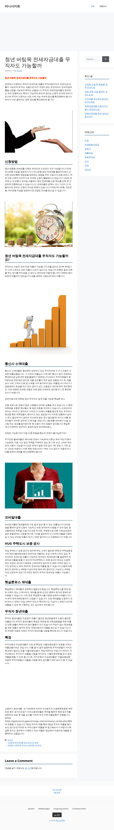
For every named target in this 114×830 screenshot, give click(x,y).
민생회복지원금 (92, 144)
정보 (87, 165)
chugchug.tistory (61, 808)
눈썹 (87, 140)
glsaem (31, 808)
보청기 (88, 148)
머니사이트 (12, 6)
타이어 (10, 740)
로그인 (28, 768)
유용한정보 (90, 157)
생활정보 (103, 6)
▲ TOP (57, 815)
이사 (87, 161)
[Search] (105, 59)
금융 (93, 6)
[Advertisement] (57, 30)
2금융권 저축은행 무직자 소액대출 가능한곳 (24, 745)
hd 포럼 (57, 792)
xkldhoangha (44, 808)
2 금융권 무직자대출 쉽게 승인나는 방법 (23, 742)
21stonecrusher (79, 808)
